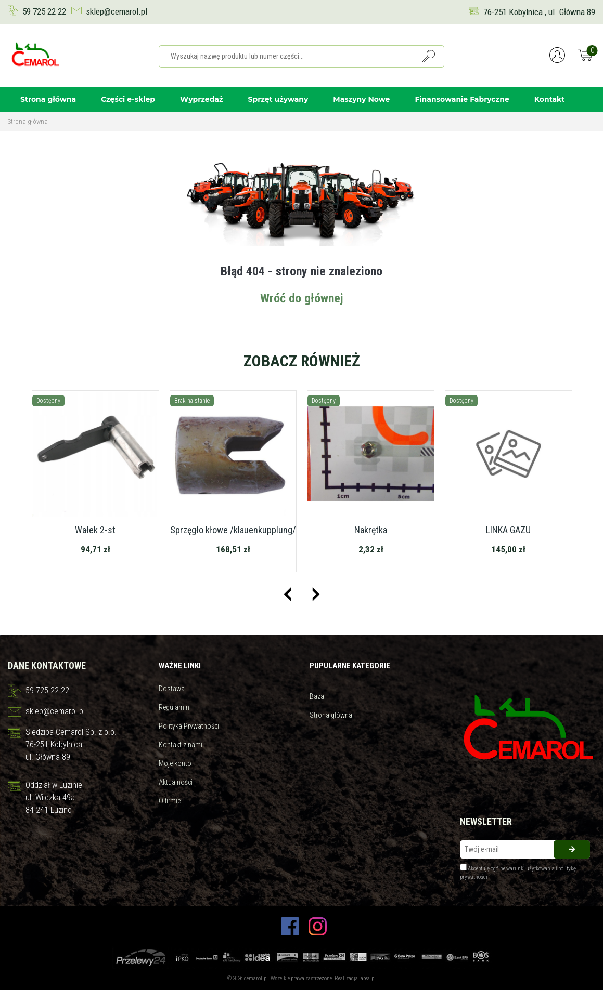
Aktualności (176, 782)
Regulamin (174, 707)
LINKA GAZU (508, 529)
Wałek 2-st (95, 529)
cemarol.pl (256, 978)
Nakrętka (370, 529)
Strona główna (48, 99)
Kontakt (549, 99)
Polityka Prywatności (189, 726)
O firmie (170, 801)
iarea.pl (367, 978)
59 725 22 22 (44, 11)
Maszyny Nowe (361, 99)
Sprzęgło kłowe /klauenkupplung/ (233, 529)
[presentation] (287, 594)
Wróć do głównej (301, 298)
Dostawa (172, 688)
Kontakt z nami (180, 745)
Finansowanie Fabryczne (462, 99)
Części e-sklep (128, 99)
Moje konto (175, 763)
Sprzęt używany (278, 99)
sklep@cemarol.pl (116, 11)
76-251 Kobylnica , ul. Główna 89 (539, 12)
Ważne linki (180, 665)
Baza (317, 696)
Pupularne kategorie (350, 665)
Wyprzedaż (201, 99)
